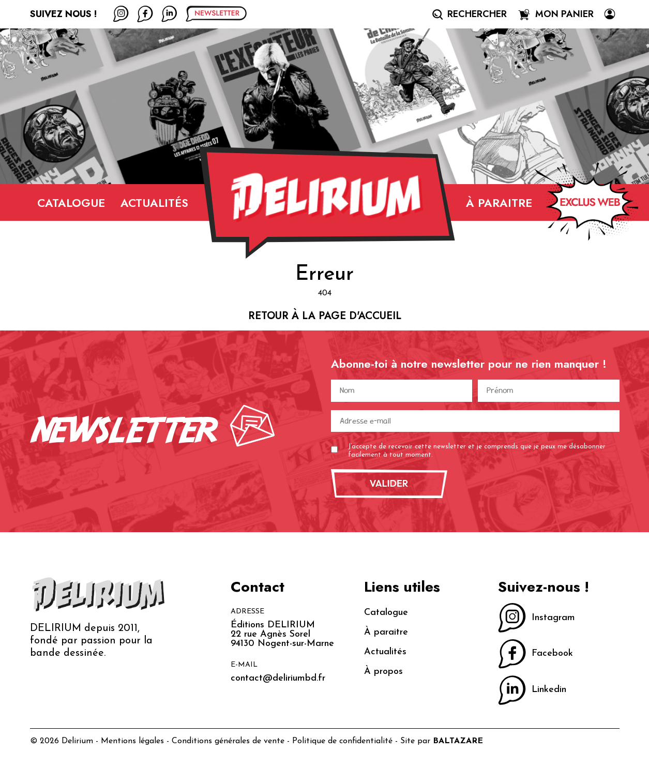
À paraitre (499, 202)
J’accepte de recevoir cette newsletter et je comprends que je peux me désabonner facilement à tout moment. (477, 450)
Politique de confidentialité (342, 741)
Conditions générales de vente (228, 741)
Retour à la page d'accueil (324, 315)
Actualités (154, 202)
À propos (383, 671)
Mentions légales (132, 741)
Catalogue (71, 202)
